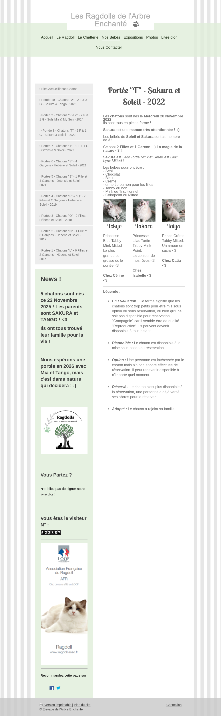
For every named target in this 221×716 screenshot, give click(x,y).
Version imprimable (56, 705)
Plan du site (82, 705)
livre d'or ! (48, 494)
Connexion (173, 705)
